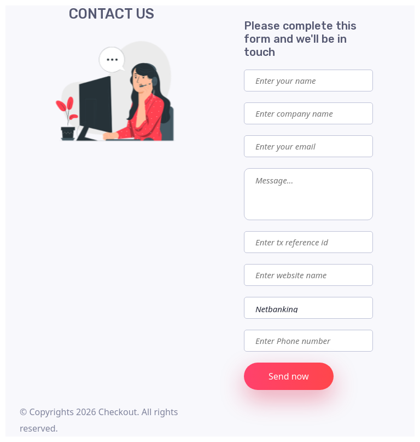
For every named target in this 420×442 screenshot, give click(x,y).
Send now (289, 376)
